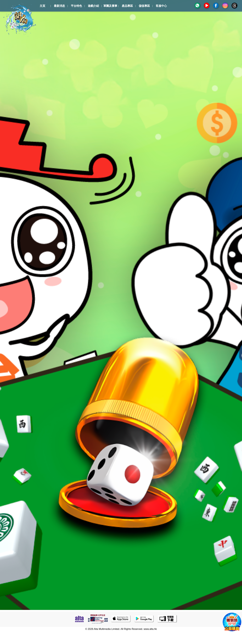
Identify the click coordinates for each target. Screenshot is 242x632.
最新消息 (59, 5)
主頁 (42, 5)
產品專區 (127, 5)
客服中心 (161, 5)
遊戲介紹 (93, 5)
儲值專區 (144, 5)
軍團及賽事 (110, 5)
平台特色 (76, 5)
